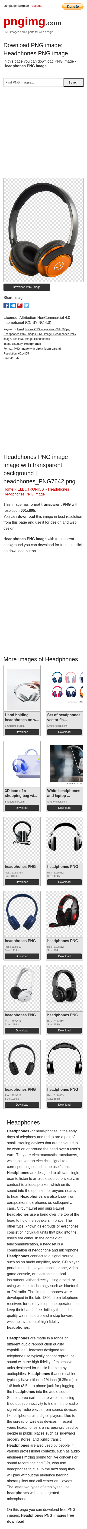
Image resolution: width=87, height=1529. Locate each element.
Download (22, 732)
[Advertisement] (43, 134)
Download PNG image (27, 287)
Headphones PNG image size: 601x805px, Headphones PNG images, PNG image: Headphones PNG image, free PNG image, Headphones (39, 334)
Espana (37, 5)
